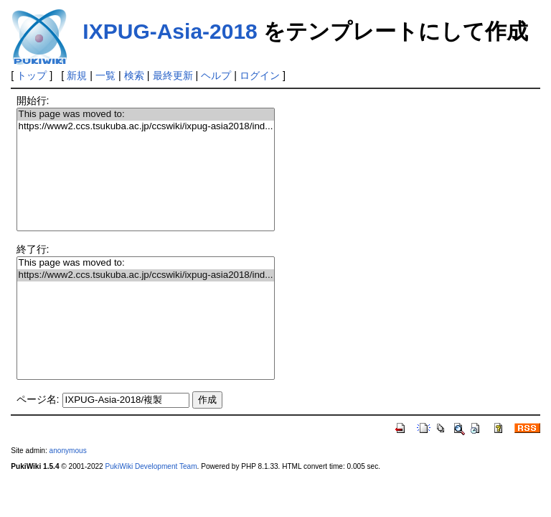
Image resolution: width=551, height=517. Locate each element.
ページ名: (38, 399)
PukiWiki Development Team (151, 466)
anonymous (68, 451)
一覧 (105, 75)
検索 (134, 75)
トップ (32, 75)
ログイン (260, 75)
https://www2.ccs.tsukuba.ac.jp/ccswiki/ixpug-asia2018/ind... (146, 127)
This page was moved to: (146, 114)
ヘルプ (216, 75)
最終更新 (173, 75)
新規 (77, 75)
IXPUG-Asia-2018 (170, 31)
